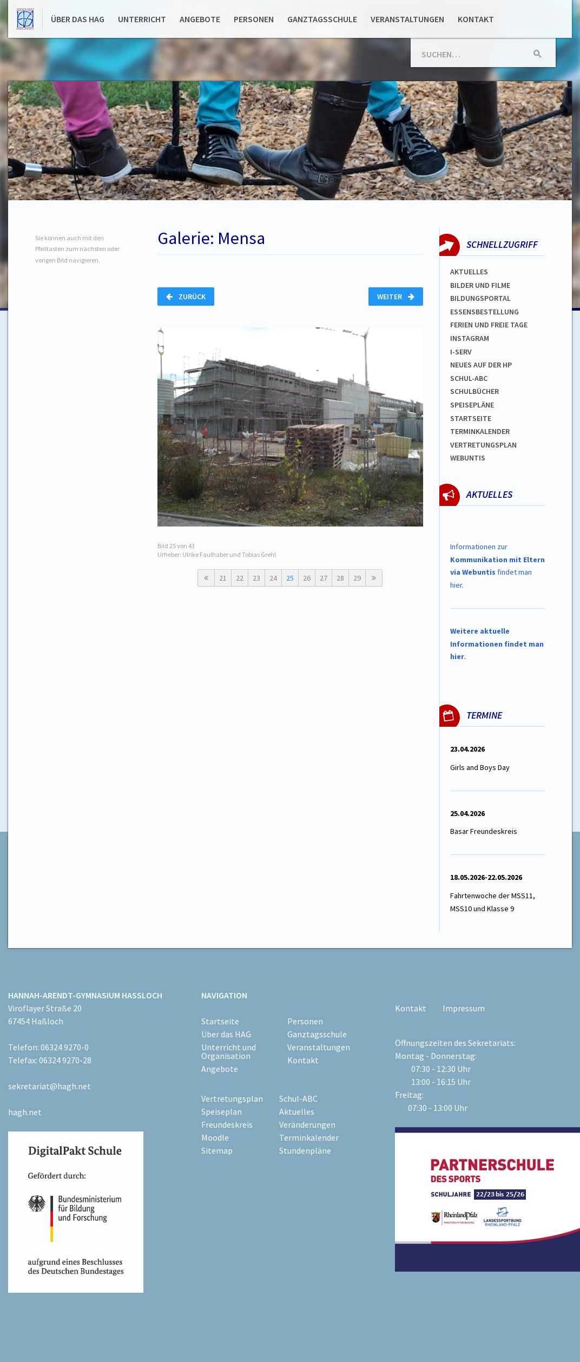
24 (273, 578)
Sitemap (217, 1150)
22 (239, 578)
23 (256, 578)
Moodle (215, 1137)
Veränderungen (307, 1124)
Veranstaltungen (407, 19)
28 (340, 578)
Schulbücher (474, 391)
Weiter (395, 296)
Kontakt (476, 19)
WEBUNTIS (467, 458)
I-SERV (461, 352)
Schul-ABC (298, 1098)
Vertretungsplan (483, 445)
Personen (254, 19)
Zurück (186, 296)
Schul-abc (468, 378)
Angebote (200, 19)
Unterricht (142, 19)
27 (323, 578)
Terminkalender (480, 431)
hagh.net (25, 1112)
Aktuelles (469, 272)
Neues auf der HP (481, 365)
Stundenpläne (305, 1150)
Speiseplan (221, 1111)
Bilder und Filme (480, 285)
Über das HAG (77, 19)
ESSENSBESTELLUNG (484, 312)
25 (290, 578)
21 (223, 578)
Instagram (469, 338)
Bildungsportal (480, 298)
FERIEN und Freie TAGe (489, 325)
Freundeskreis (227, 1124)
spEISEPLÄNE (472, 405)
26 (307, 578)
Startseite (470, 418)
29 (357, 578)
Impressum (464, 1008)
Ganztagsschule (322, 19)
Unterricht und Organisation (228, 1051)
